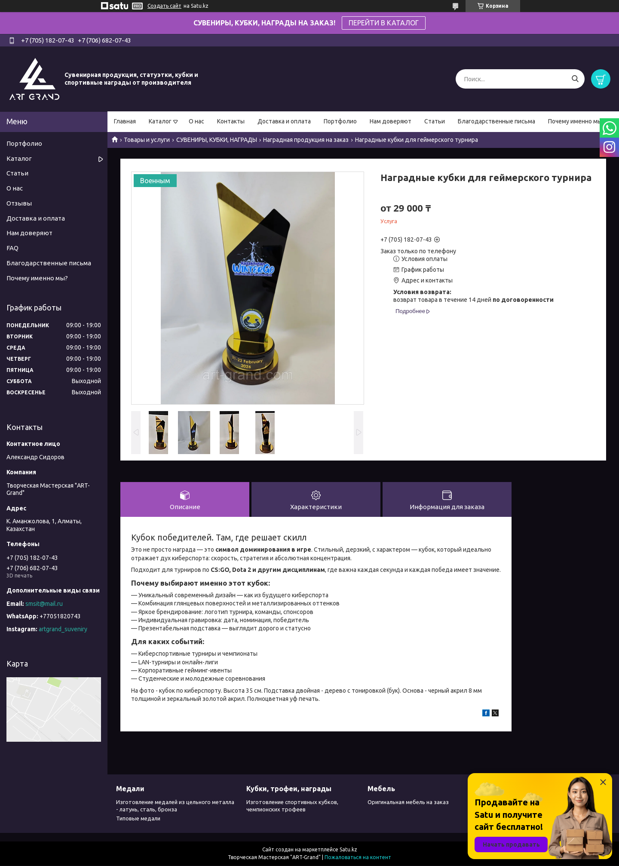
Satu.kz (348, 850)
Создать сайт (164, 6)
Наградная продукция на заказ (306, 139)
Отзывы (19, 203)
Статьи (434, 121)
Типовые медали (138, 819)
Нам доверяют (390, 121)
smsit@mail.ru (44, 603)
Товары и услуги (147, 139)
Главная (125, 121)
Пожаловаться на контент (358, 857)
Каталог (160, 121)
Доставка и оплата (284, 121)
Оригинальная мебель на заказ (408, 803)
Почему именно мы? (576, 121)
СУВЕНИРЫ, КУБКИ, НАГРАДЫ (216, 139)
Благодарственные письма (496, 121)
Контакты (231, 121)
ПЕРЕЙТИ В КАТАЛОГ (384, 23)
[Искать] (575, 79)
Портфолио (340, 121)
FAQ (12, 248)
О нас (196, 121)
